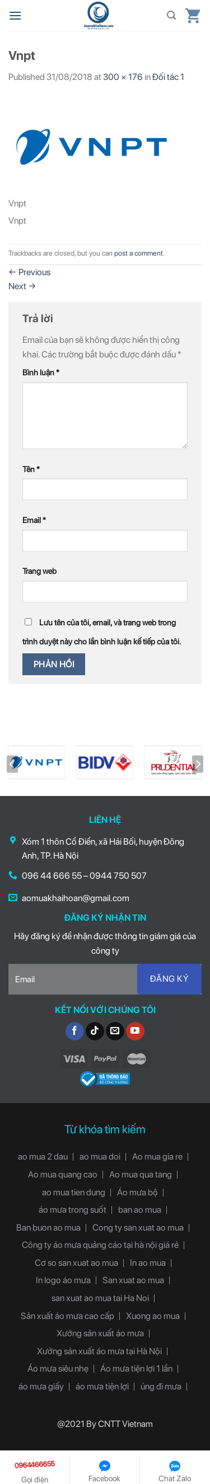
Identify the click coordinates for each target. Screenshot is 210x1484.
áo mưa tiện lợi (102, 1386)
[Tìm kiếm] (171, 15)
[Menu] (15, 15)
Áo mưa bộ (137, 1192)
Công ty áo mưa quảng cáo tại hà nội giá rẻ (100, 1245)
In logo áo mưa (63, 1280)
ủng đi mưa (161, 1386)
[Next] (197, 764)
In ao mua (148, 1262)
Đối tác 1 (168, 77)
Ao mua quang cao (62, 1174)
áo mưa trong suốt (72, 1209)
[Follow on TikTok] (95, 1031)
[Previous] (12, 764)
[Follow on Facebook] (75, 1031)
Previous (29, 272)
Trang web (39, 571)
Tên (31, 469)
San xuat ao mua (133, 1280)
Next (22, 286)
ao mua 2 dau (43, 1156)
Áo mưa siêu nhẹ (57, 1368)
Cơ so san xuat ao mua (76, 1262)
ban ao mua (139, 1209)
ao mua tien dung (73, 1192)
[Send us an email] (115, 1031)
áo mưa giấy (41, 1386)
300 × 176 (123, 77)
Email (34, 520)
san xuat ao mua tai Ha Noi (100, 1298)
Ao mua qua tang (140, 1174)
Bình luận (40, 372)
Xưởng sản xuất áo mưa (100, 1333)
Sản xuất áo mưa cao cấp (67, 1316)
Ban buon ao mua (48, 1227)
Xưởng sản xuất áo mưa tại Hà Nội (99, 1351)
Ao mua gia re (157, 1156)
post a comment (138, 253)
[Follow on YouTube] (135, 1031)
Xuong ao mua (153, 1316)
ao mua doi (100, 1156)
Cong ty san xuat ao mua (138, 1227)
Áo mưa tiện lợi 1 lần (136, 1368)
